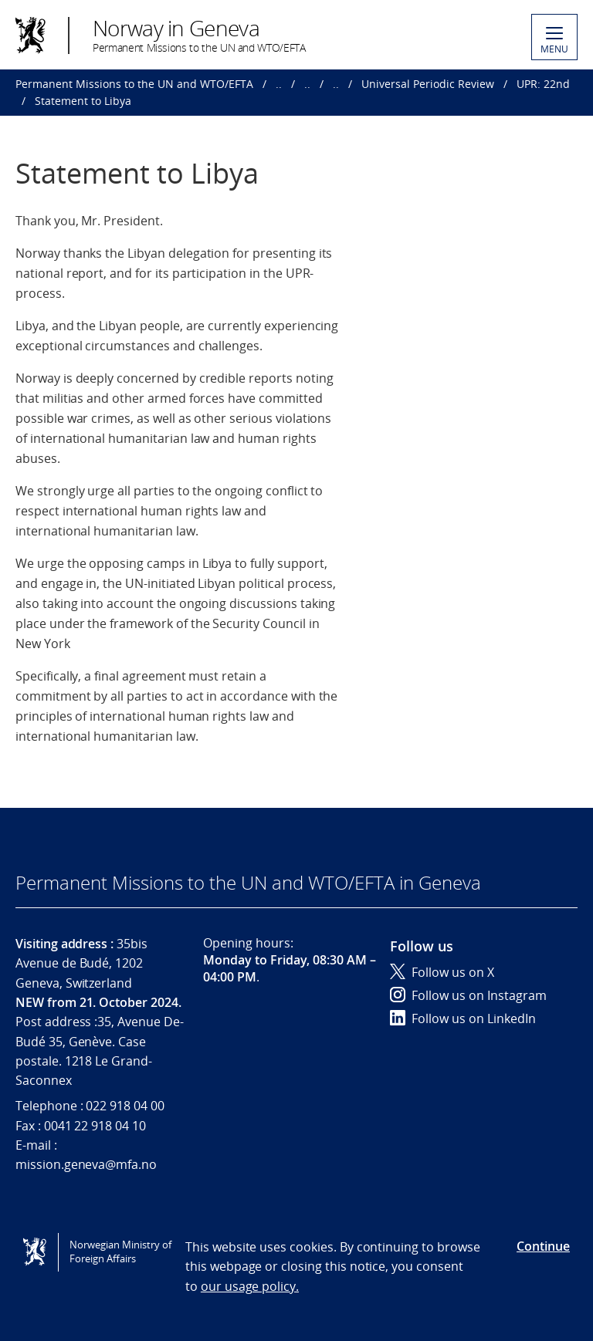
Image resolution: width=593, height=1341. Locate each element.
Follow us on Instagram (468, 995)
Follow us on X (442, 972)
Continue (543, 1246)
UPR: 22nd (543, 83)
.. (279, 83)
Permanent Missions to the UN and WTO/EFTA (134, 83)
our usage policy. (250, 1286)
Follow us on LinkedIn (463, 1018)
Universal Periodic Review (427, 83)
